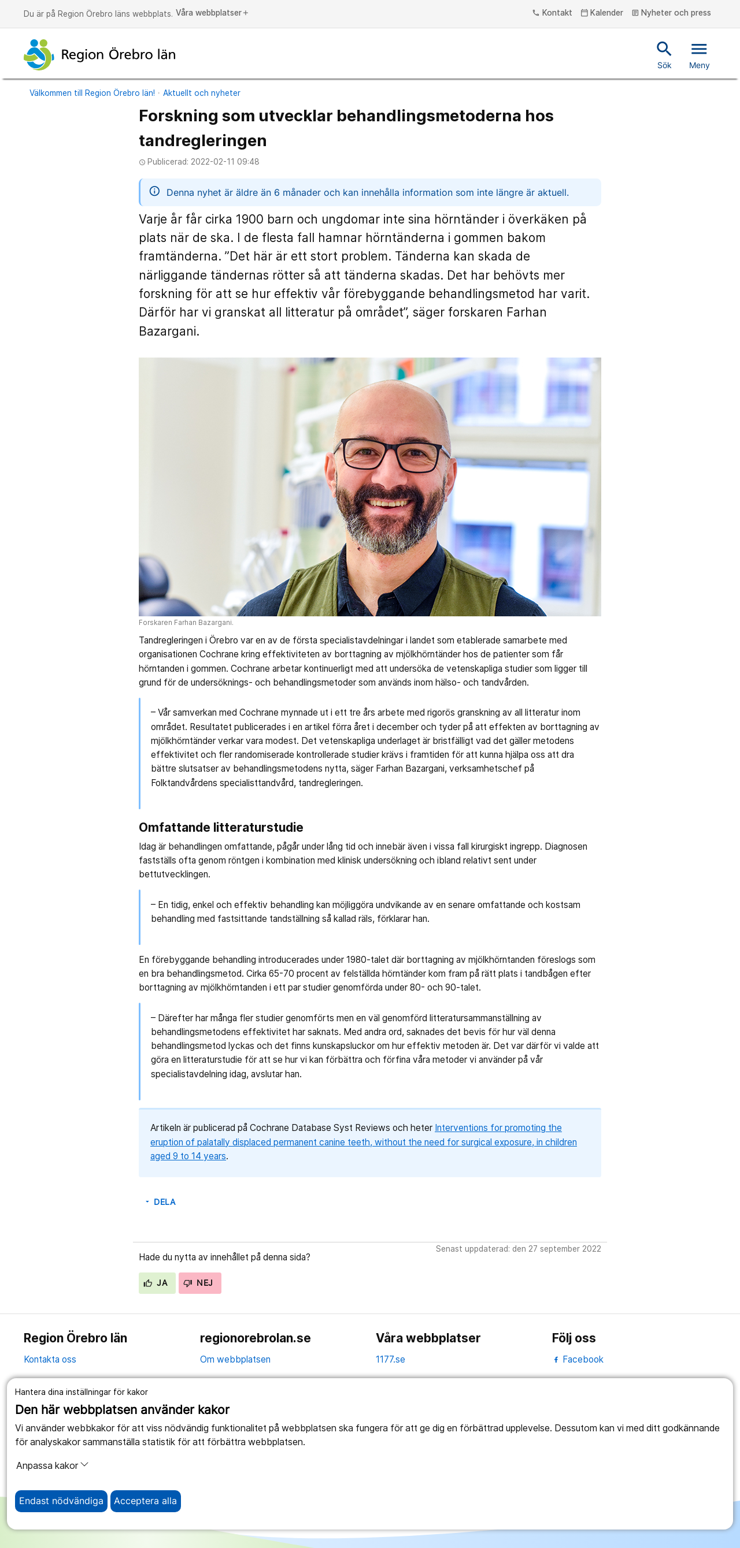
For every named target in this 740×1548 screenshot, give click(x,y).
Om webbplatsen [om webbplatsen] (235, 1359)
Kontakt (552, 13)
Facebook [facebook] (578, 1359)
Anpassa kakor (52, 1465)
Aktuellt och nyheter (201, 93)
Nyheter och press (671, 13)
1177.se (390, 1359)
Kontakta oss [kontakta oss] (50, 1359)
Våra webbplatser (213, 13)
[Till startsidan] (99, 54)
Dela (159, 1202)
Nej (198, 1282)
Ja (155, 1282)
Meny (699, 54)
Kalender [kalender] (602, 13)
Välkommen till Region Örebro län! (92, 93)
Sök (664, 54)
